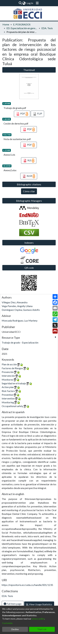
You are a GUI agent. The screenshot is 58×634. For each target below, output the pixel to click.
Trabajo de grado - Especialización (20, 342)
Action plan (8, 387)
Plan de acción (9, 364)
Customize (7, 623)
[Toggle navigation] (37, 3)
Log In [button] (30, 3)
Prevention (7, 394)
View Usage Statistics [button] (39, 604)
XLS (28, 161)
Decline (15, 629)
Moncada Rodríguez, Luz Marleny (19, 320)
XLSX (28, 176)
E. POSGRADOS (21, 24)
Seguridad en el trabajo (14, 383)
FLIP (37, 114)
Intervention (8, 398)
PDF (22, 114)
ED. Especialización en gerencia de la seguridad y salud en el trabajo (21, 28)
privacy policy (38, 618)
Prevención (8, 371)
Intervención (8, 375)
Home (5, 24)
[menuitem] (24, 3)
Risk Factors (8, 390)
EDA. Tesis (47, 28)
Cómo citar (29, 191)
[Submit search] (20, 3)
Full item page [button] (12, 603)
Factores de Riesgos (12, 368)
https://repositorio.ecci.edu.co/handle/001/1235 (27, 584)
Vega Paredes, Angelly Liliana (17, 306)
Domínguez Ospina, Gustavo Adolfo (21, 309)
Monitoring (8, 402)
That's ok (41, 629)
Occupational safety (12, 406)
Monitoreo (7, 379)
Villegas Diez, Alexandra (14, 302)
